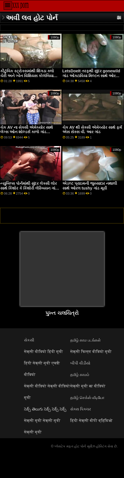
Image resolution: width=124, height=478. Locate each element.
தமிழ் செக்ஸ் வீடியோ (87, 397)
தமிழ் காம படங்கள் (85, 340)
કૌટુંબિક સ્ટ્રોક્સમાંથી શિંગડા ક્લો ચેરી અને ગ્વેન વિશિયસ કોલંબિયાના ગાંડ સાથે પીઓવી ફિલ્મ (28, 75)
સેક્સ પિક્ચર (80, 409)
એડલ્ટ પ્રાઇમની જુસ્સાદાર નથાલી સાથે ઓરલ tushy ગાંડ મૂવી (89, 185)
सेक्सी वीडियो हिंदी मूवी (43, 351)
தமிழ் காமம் (79, 374)
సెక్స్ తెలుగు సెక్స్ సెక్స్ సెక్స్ (45, 409)
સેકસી (29, 340)
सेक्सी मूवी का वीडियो (88, 386)
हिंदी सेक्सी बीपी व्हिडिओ (91, 420)
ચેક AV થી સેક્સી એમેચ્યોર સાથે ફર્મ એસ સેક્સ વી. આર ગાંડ (92, 129)
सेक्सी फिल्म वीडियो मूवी (91, 351)
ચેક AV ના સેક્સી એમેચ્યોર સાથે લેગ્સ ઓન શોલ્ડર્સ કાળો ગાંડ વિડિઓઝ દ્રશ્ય (26, 132)
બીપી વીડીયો (80, 363)
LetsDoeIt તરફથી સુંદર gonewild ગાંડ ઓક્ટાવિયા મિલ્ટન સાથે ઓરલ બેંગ (91, 75)
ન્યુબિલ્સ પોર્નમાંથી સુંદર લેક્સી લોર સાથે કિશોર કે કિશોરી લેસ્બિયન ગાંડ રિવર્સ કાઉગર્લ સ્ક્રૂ (28, 188)
